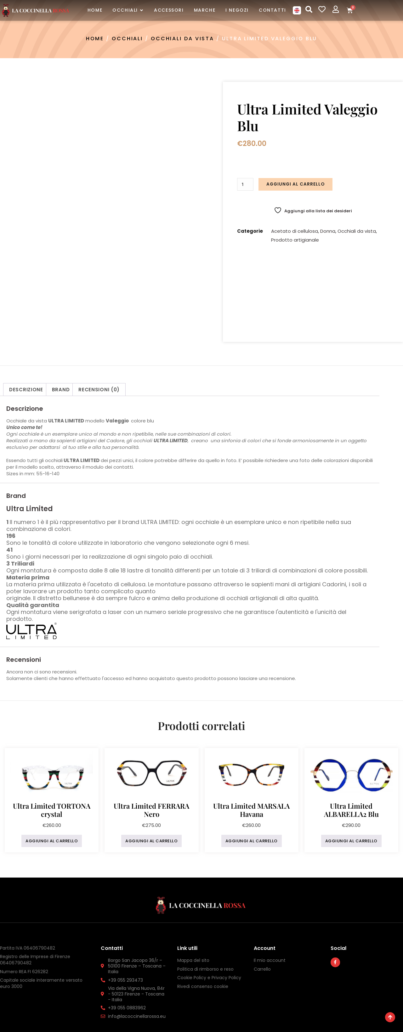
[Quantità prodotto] (245, 184)
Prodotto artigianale (295, 239)
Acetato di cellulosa (294, 230)
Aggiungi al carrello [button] (52, 777)
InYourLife (274, 1019)
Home (95, 38)
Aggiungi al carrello (295, 184)
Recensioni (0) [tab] (99, 325)
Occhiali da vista (182, 38)
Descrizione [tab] (26, 325)
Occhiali (127, 38)
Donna (327, 230)
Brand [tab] (61, 325)
